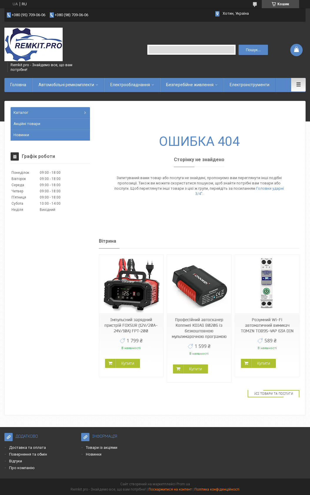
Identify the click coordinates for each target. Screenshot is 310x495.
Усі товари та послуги (273, 393)
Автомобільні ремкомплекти (66, 84)
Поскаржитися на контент (170, 489)
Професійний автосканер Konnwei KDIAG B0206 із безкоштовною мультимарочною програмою (199, 328)
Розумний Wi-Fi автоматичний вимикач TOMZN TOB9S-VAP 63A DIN (267, 325)
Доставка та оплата (27, 447)
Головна (18, 84)
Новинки (21, 135)
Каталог (21, 112)
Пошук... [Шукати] (253, 50)
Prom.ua (183, 484)
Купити (127, 363)
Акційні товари (27, 123)
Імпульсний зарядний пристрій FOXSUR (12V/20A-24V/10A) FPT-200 (131, 325)
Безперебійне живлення (190, 84)
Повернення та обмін (28, 454)
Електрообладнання (130, 84)
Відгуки (15, 461)
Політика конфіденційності (216, 489)
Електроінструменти (249, 84)
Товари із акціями (101, 447)
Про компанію (22, 468)
